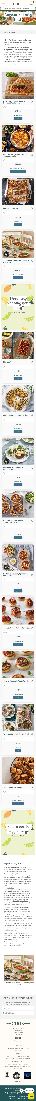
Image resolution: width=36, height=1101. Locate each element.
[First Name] (18, 1008)
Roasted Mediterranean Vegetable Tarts (13, 521)
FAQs (7, 1056)
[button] (32, 102)
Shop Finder (18, 1050)
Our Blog (26, 1048)
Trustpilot (18, 1081)
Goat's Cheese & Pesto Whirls (16, 681)
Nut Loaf (7, 362)
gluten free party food (16, 879)
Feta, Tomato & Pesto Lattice (15, 415)
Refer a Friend (18, 1068)
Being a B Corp (19, 1048)
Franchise (14, 1064)
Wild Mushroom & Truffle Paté (16, 734)
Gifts (28, 1056)
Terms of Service (21, 1094)
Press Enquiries (10, 1058)
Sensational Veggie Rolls (13, 787)
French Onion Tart (11, 208)
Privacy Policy (19, 1088)
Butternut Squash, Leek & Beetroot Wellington (14, 102)
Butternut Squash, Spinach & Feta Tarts (15, 575)
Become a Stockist (23, 1064)
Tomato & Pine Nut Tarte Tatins (16, 628)
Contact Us (13, 1056)
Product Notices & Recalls (22, 1058)
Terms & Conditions (9, 1088)
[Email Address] (18, 1013)
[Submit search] (2, 8)
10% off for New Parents (12, 1066)
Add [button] (18, 118)
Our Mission (10, 1048)
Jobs (9, 1064)
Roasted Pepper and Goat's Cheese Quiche (15, 155)
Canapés (6, 907)
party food (10, 47)
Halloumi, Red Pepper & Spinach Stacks (13, 468)
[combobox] (18, 8)
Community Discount (25, 1066)
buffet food (10, 888)
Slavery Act (18, 1090)
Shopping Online (21, 1056)
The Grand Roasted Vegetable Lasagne (16, 261)
